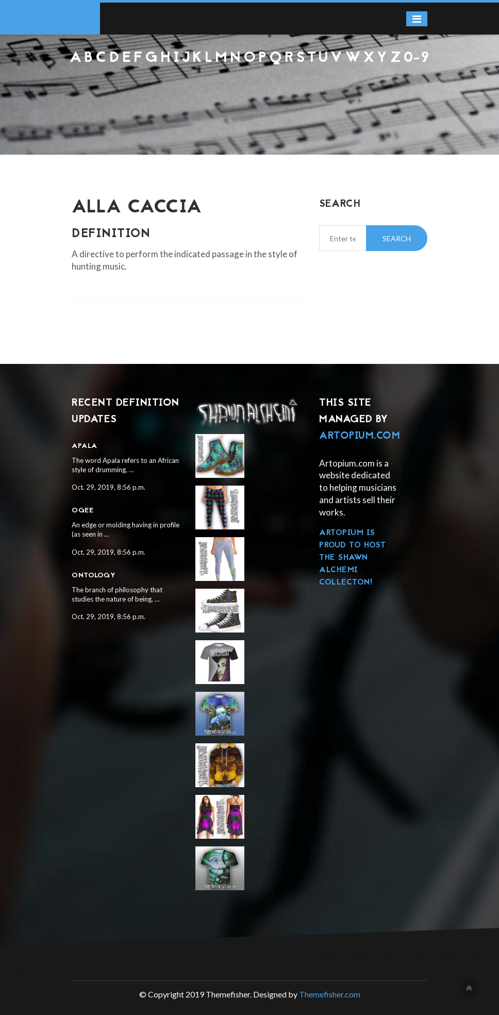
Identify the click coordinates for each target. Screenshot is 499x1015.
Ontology (93, 575)
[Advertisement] (249, 94)
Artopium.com (359, 436)
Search (396, 238)
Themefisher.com (329, 994)
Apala (84, 446)
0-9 (417, 58)
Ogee (82, 510)
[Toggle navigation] (416, 18)
